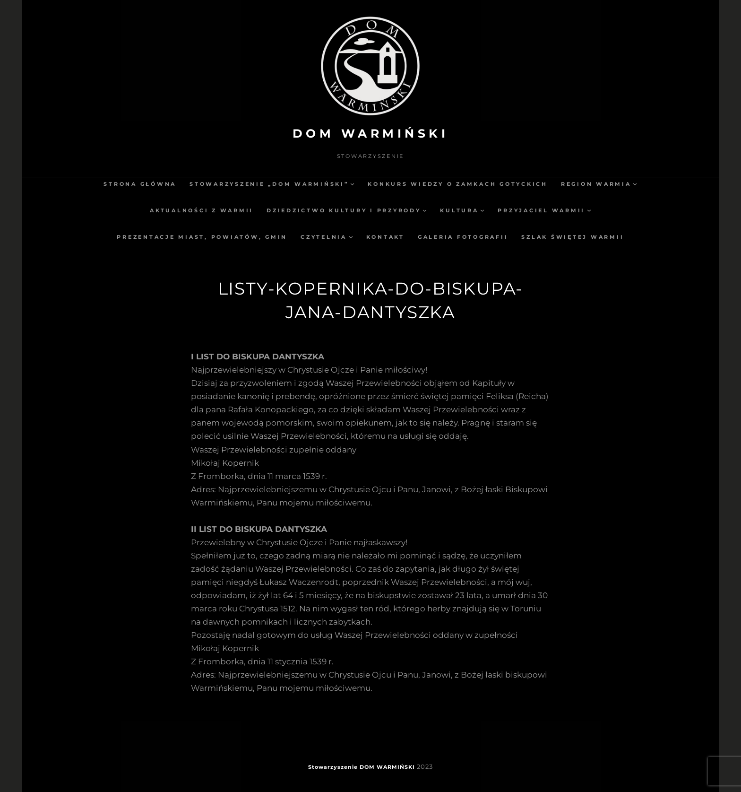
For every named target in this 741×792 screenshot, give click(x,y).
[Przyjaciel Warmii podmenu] (589, 210)
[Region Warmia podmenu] (635, 184)
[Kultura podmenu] (482, 210)
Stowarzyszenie (333, 767)
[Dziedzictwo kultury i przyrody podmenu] (424, 210)
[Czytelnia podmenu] (351, 237)
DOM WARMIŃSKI (371, 133)
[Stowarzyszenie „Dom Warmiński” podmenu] (352, 184)
